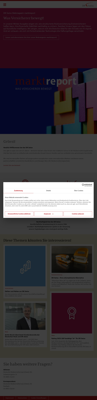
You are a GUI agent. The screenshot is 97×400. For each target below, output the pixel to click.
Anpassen (48, 214)
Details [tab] (48, 190)
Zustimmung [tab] (18, 190)
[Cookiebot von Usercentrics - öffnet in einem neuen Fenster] (83, 185)
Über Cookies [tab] (78, 190)
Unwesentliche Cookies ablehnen (19, 214)
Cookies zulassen (78, 214)
